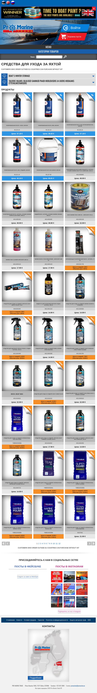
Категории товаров (48, 51)
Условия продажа (30, 620)
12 (60, 544)
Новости (19, 620)
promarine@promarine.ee (78, 686)
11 (57, 544)
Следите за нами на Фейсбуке (27, 577)
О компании (10, 620)
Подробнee (35, 678)
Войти (75, 28)
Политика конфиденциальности (57, 620)
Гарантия (41, 620)
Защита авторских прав (78, 620)
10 (54, 544)
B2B (89, 620)
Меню (49, 47)
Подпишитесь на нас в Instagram (69, 611)
